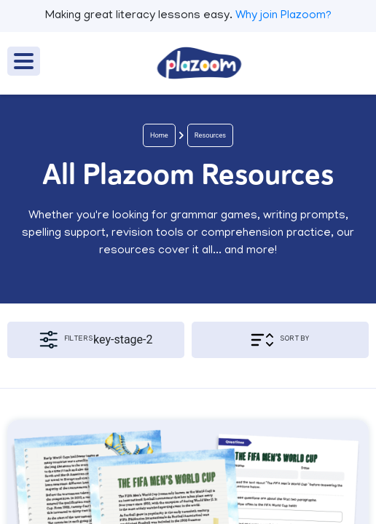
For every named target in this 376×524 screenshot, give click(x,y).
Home (159, 135)
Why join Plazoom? (283, 16)
